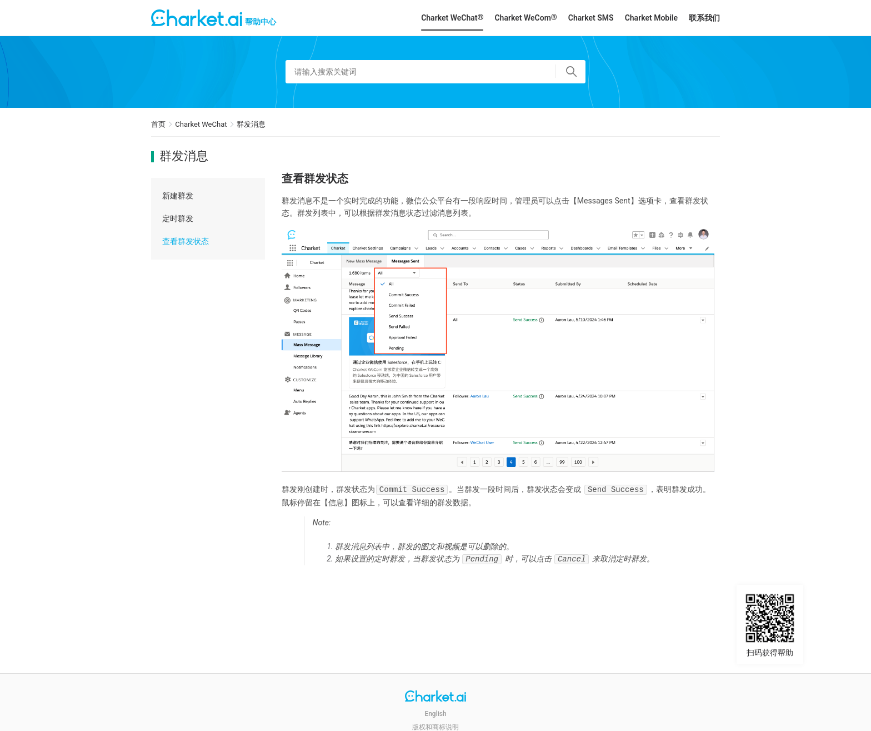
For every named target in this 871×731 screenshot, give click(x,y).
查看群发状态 (185, 241)
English (435, 714)
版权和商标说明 (435, 727)
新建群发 (177, 195)
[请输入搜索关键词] (435, 71)
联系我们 (704, 17)
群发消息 (251, 124)
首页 (158, 124)
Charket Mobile (651, 17)
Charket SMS (591, 17)
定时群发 (177, 218)
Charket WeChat (201, 124)
